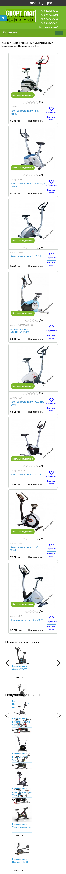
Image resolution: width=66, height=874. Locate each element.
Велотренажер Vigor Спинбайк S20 (21, 825)
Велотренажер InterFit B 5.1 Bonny (25, 112)
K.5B (20, 179)
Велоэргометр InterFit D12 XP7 (26, 620)
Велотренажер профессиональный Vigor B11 (22, 792)
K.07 (20, 397)
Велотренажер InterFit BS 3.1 (25, 256)
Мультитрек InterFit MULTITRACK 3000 (20, 331)
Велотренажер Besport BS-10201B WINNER (21, 722)
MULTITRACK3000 (25, 325)
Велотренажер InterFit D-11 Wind (25, 549)
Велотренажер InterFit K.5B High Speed (27, 185)
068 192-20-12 (49, 23)
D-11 (20, 543)
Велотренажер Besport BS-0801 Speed (20, 757)
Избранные (51, 110)
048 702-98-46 (49, 11)
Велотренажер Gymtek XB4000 (19, 667)
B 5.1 (20, 106)
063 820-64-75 (49, 15)
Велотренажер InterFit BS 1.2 (25, 474)
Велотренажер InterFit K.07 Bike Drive (27, 403)
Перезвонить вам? (48, 27)
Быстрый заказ (51, 118)
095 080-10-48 (49, 19)
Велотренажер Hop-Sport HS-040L (21, 860)
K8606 (20, 252)
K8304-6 (21, 470)
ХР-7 (20, 616)
